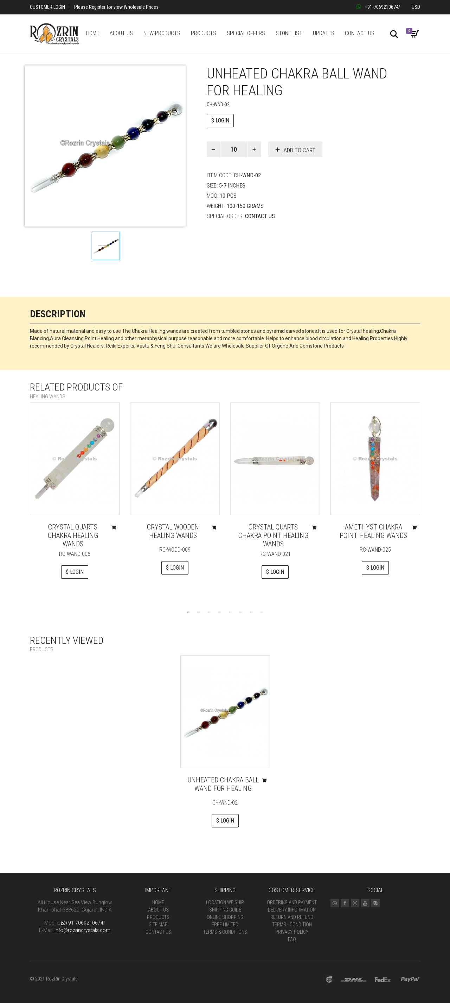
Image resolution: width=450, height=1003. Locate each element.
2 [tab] (198, 611)
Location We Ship (225, 902)
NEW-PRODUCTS (161, 33)
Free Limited (225, 924)
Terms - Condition (292, 924)
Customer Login (47, 7)
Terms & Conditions (225, 932)
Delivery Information (292, 910)
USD (416, 7)
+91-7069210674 (377, 7)
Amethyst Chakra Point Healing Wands (373, 531)
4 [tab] (219, 611)
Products (158, 917)
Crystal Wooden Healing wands (173, 531)
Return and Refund (291, 917)
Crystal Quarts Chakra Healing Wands (73, 535)
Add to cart (299, 150)
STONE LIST (289, 33)
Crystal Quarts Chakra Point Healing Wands (273, 535)
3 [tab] (209, 611)
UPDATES (323, 33)
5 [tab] (230, 611)
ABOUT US (121, 33)
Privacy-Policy (291, 932)
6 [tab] (240, 611)
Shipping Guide (225, 910)
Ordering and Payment (292, 902)
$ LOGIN (220, 120)
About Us (158, 910)
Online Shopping (225, 917)
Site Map (158, 924)
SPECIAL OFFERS (246, 33)
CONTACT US (359, 33)
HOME (92, 33)
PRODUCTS (203, 33)
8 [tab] (261, 611)
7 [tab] (251, 611)
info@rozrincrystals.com (82, 930)
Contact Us (260, 216)
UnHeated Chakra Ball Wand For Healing (223, 784)
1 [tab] (188, 611)
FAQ (292, 939)
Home (158, 902)
